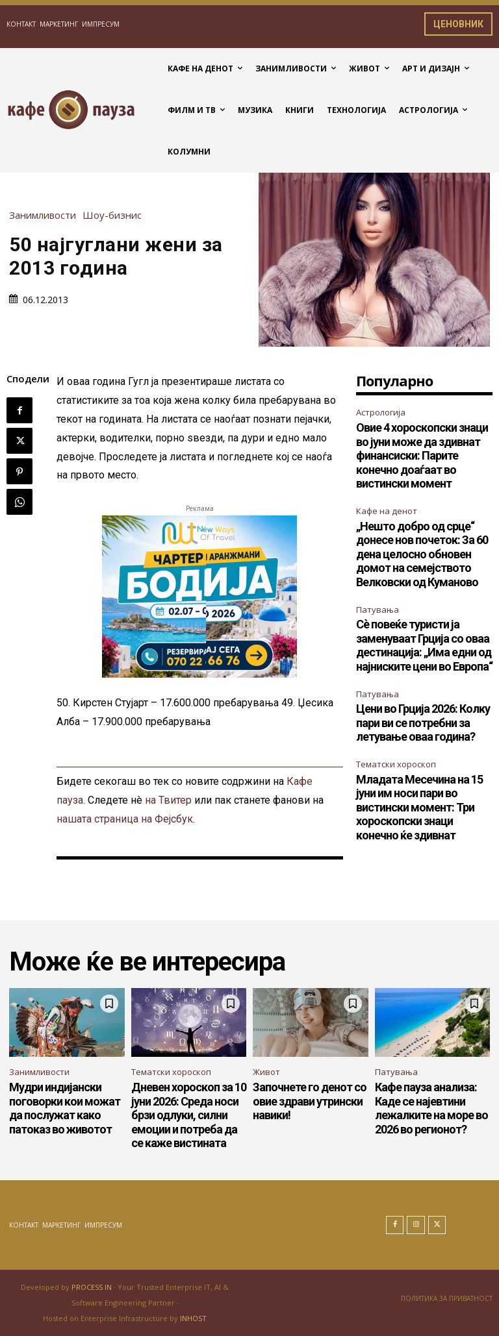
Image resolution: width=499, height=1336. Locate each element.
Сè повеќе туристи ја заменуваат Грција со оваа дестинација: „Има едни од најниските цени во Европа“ (424, 645)
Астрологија (380, 412)
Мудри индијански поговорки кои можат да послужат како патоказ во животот (64, 1108)
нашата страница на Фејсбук (125, 819)
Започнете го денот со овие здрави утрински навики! (309, 1101)
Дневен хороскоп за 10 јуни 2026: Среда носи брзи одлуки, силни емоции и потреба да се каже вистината (188, 1115)
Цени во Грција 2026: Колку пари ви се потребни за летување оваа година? (423, 722)
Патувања (377, 609)
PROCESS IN (92, 1287)
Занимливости (46, 215)
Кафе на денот (386, 511)
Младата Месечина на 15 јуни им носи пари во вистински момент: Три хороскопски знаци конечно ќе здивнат (419, 807)
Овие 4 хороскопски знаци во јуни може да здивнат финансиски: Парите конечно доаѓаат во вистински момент (422, 455)
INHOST (193, 1318)
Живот (266, 1072)
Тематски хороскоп (396, 764)
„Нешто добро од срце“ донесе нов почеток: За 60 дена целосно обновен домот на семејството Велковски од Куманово (422, 554)
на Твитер (168, 800)
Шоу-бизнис (115, 215)
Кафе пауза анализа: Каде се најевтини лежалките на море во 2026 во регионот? (431, 1108)
